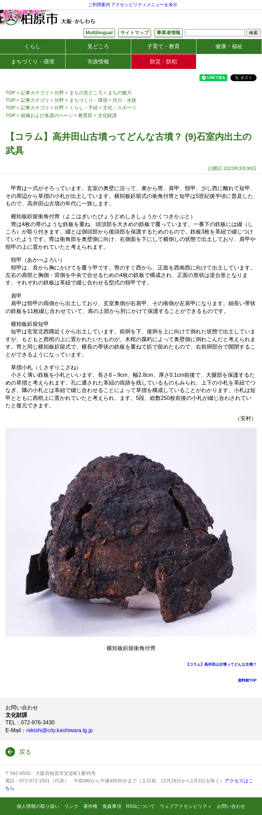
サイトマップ (134, 32)
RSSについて (140, 806)
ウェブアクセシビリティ (186, 806)
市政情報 (98, 61)
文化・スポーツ (119, 107)
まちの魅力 (120, 92)
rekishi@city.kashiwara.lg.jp (59, 730)
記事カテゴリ (35, 92)
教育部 (85, 115)
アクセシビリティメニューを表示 (144, 4)
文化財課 (107, 115)
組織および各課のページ (47, 115)
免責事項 (111, 806)
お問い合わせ (231, 806)
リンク (71, 806)
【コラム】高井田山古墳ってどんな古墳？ (221, 664)
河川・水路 (124, 100)
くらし (32, 46)
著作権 (90, 806)
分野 (59, 92)
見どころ (98, 46)
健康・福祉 (229, 46)
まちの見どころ (86, 92)
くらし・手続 (83, 107)
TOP (10, 92)
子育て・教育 (163, 46)
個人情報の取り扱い (38, 806)
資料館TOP (247, 680)
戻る (25, 751)
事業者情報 (168, 32)
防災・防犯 (163, 61)
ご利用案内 (99, 4)
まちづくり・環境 (32, 61)
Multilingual (99, 32)
